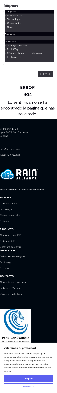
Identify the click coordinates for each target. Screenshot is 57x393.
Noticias (4, 221)
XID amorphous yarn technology (24, 53)
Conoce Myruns (8, 203)
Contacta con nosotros (13, 282)
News (10, 27)
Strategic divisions (17, 45)
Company (10, 11)
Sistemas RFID (7, 241)
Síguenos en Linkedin (11, 294)
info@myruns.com (10, 149)
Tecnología (6, 209)
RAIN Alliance (37, 189)
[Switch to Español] (45, 74)
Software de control (11, 246)
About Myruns (15, 15)
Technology (13, 19)
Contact (9, 64)
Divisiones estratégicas (12, 256)
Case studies (14, 23)
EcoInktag (5, 262)
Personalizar (28, 386)
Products (10, 34)
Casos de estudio (10, 215)
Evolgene (5, 268)
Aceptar (29, 378)
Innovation (10, 41)
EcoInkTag (12, 49)
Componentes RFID (10, 235)
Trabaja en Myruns (10, 288)
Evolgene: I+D (14, 57)
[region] (28, 368)
